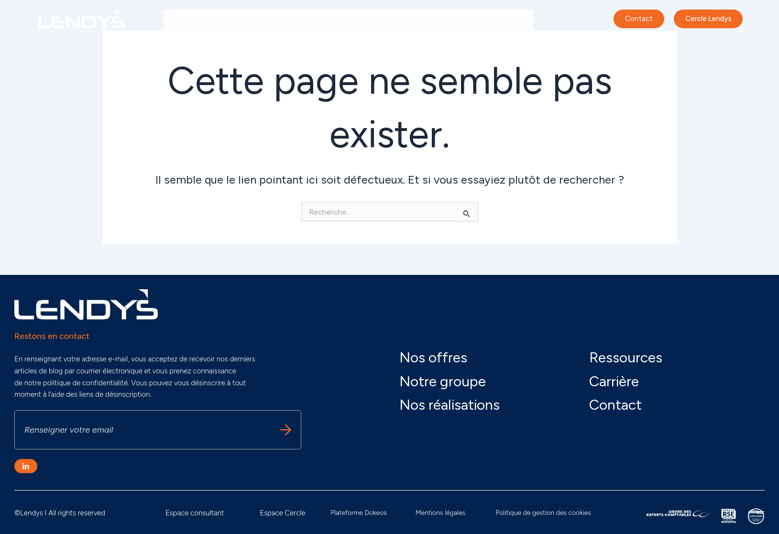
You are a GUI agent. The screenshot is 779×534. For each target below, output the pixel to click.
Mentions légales (440, 513)
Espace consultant (194, 513)
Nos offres (330, 20)
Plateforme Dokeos (358, 513)
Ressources (625, 357)
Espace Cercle (282, 513)
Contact (615, 405)
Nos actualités (459, 20)
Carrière (512, 20)
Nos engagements (264, 20)
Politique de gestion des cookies (543, 513)
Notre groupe (194, 20)
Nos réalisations (391, 20)
